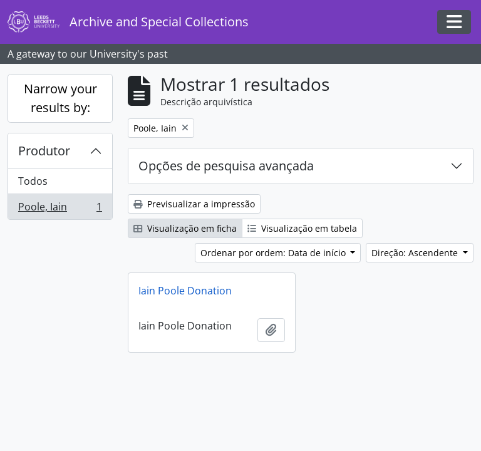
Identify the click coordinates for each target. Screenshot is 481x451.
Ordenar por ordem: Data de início (274, 253)
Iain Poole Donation (185, 291)
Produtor (44, 150)
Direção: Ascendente (415, 253)
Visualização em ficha (185, 228)
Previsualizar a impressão (194, 204)
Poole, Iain (60, 209)
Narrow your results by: (60, 98)
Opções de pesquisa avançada (226, 165)
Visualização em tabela (302, 228)
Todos (33, 181)
